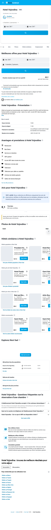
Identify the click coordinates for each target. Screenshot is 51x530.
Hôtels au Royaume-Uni (8, 492)
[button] (3, 3)
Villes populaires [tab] (15, 467)
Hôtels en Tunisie (6, 477)
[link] (46, 77)
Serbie (17, 512)
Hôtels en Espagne (7, 497)
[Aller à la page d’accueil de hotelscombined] (12, 2)
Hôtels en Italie (6, 499)
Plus (3, 115)
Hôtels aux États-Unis (7, 485)
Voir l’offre (24, 258)
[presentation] (38, 53)
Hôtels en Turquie (6, 480)
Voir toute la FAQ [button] (25, 418)
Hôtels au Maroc (6, 475)
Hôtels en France (6, 482)
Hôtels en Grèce (6, 494)
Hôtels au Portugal (7, 489)
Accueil (12, 512)
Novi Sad (26, 512)
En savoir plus (7, 88)
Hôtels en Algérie (6, 487)
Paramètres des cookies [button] (8, 96)
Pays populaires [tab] (6, 467)
